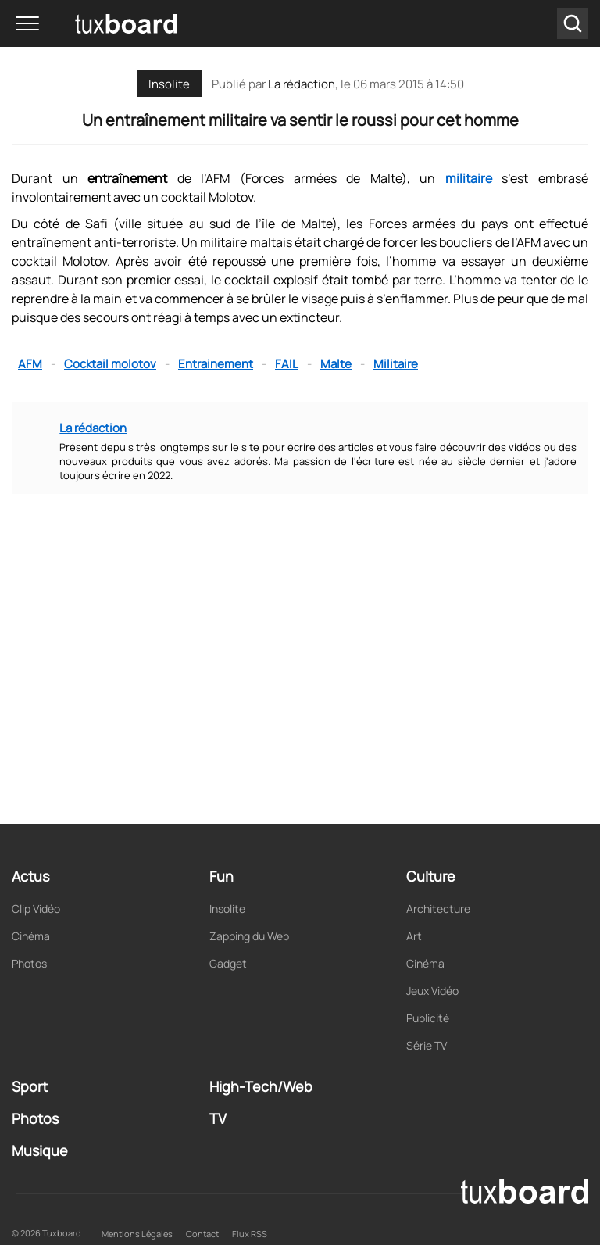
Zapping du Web (249, 935)
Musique (40, 1150)
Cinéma (31, 935)
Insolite (169, 84)
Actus (30, 876)
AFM (30, 364)
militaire (468, 178)
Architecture (438, 908)
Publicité (427, 1018)
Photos (29, 963)
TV (218, 1118)
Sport (30, 1086)
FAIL (286, 364)
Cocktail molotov (110, 364)
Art (414, 935)
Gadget (228, 963)
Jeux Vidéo (432, 990)
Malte (336, 364)
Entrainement (215, 364)
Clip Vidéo (36, 908)
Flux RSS (249, 1234)
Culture (430, 876)
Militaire (395, 364)
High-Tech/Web (260, 1086)
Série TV (426, 1045)
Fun (221, 876)
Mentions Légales (137, 1234)
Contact (202, 1234)
